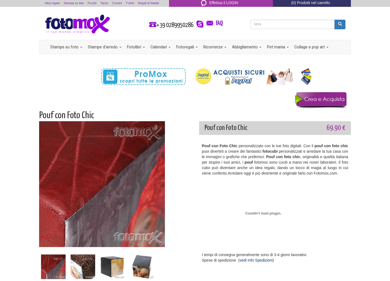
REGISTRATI (219, 9)
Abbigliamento (246, 47)
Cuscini (117, 3)
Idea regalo (52, 3)
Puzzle (92, 3)
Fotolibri (136, 47)
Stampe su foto (66, 47)
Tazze (104, 3)
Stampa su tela (74, 3)
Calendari (160, 47)
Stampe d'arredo (104, 47)
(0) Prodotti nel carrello (310, 3)
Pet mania (278, 47)
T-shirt (130, 3)
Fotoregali (187, 47)
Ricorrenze (214, 47)
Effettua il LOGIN (219, 3)
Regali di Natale (148, 3)
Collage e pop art (311, 47)
